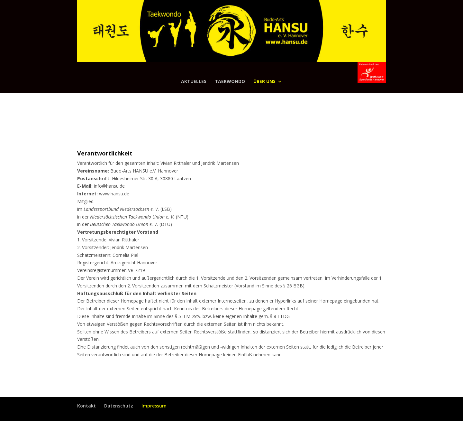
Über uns (264, 81)
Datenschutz (118, 406)
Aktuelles (193, 81)
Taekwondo (230, 81)
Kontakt (86, 406)
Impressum (154, 406)
